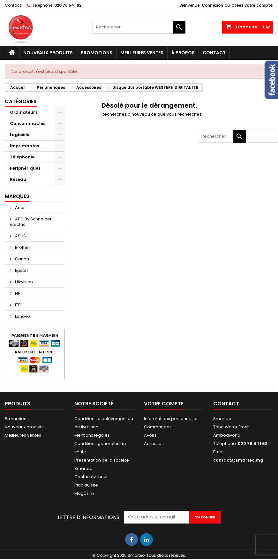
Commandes (158, 427)
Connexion (212, 5)
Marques (17, 196)
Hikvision (23, 282)
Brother (22, 247)
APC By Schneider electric (31, 221)
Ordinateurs (23, 112)
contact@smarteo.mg (238, 460)
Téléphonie (22, 157)
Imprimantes (24, 146)
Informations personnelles (171, 419)
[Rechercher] (139, 27)
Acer (19, 207)
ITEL (18, 305)
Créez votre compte (252, 5)
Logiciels (19, 135)
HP (17, 293)
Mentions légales (92, 435)
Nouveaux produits (48, 53)
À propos (183, 53)
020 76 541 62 (67, 5)
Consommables (27, 123)
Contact (13, 5)
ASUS (20, 236)
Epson (21, 270)
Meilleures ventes (141, 53)
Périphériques (25, 168)
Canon (21, 259)
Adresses (154, 443)
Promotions (96, 53)
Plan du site (86, 485)
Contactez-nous (91, 477)
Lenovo (22, 316)
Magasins (84, 493)
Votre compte (164, 403)
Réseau (18, 179)
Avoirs (150, 435)
